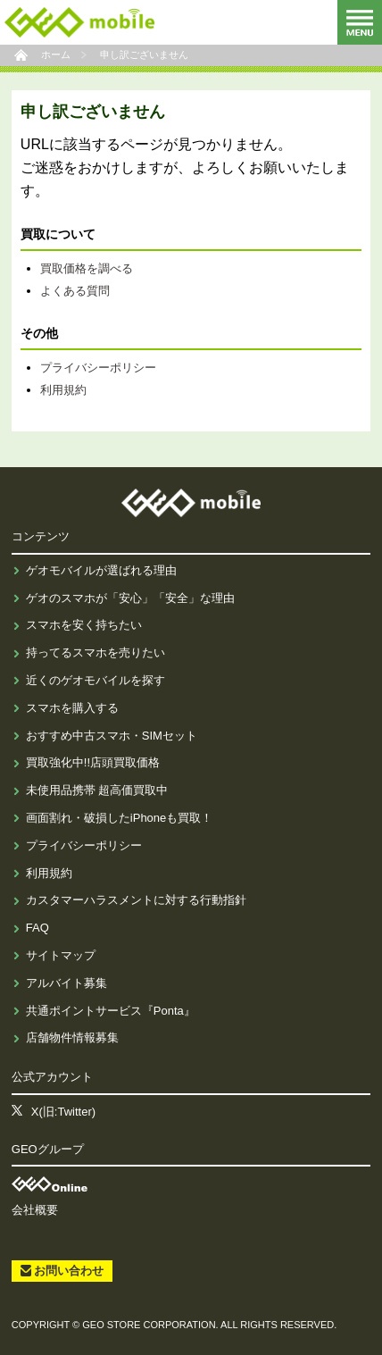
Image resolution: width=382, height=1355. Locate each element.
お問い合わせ (69, 1270)
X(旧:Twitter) (63, 1111)
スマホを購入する (72, 708)
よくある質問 (75, 290)
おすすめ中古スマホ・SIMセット (111, 735)
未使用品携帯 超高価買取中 (97, 790)
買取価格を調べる (86, 268)
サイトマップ (61, 955)
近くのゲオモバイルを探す (95, 680)
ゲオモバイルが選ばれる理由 (101, 570)
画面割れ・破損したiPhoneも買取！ (119, 817)
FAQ (37, 927)
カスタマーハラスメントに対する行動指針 (136, 900)
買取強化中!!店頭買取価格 (93, 762)
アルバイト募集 (66, 983)
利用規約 (63, 390)
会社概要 (35, 1210)
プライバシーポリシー (98, 367)
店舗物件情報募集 (72, 1037)
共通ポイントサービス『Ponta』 (110, 1010)
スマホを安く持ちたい (84, 624)
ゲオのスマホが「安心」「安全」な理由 (130, 598)
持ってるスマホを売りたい (95, 652)
